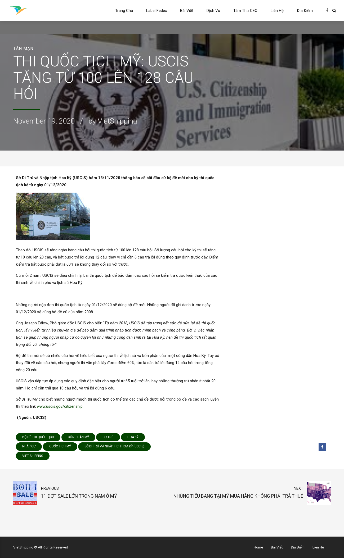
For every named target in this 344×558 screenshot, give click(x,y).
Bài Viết (186, 10)
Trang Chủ (124, 10)
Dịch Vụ (213, 10)
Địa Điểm (305, 10)
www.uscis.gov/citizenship (60, 406)
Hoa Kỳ (133, 437)
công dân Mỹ (78, 437)
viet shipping (32, 456)
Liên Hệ (277, 10)
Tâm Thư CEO (245, 10)
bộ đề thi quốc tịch (38, 437)
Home (258, 547)
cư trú (108, 437)
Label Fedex (156, 10)
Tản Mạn (23, 48)
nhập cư (28, 446)
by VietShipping (112, 121)
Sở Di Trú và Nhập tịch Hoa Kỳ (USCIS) (114, 446)
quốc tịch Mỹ (60, 446)
